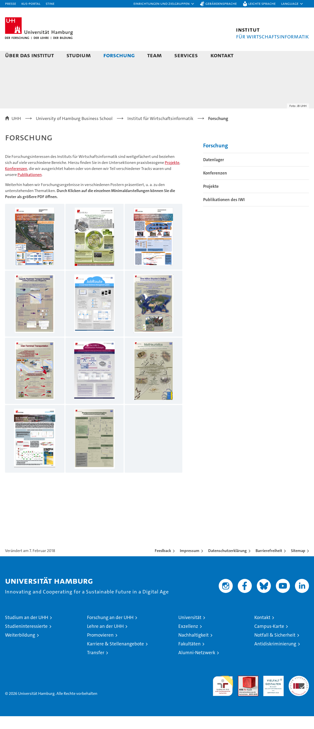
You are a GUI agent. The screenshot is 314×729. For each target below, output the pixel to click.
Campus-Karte (269, 639)
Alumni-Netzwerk (196, 665)
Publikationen (30, 187)
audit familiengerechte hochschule (223, 696)
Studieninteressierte (26, 639)
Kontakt (221, 55)
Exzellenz (188, 639)
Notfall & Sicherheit (274, 648)
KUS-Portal (30, 3)
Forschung (119, 55)
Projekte (172, 175)
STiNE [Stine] (50, 3)
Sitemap (298, 563)
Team (154, 55)
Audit (243, 691)
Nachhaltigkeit (193, 648)
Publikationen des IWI (224, 212)
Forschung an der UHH (110, 630)
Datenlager (213, 172)
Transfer (95, 665)
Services (186, 55)
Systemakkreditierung (299, 691)
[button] (164, 4)
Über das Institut (29, 55)
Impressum (189, 563)
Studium (78, 55)
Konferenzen (16, 181)
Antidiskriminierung (275, 656)
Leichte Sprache (262, 3)
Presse (10, 3)
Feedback (163, 563)
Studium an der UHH (26, 630)
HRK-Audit (272, 691)
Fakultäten (189, 656)
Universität (189, 630)
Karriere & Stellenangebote (115, 656)
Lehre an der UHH (105, 639)
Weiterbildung (20, 648)
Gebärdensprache (221, 3)
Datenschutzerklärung (227, 563)
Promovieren (100, 648)
